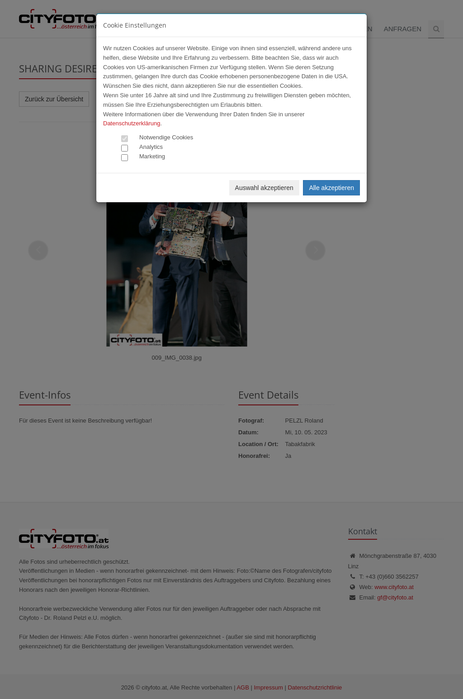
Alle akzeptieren (331, 187)
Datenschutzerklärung (131, 123)
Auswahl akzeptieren (264, 187)
